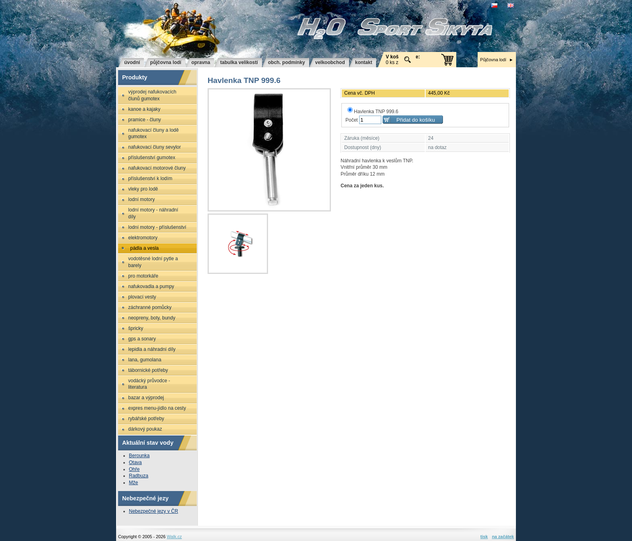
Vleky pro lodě (143, 189)
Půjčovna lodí (493, 59)
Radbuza (138, 476)
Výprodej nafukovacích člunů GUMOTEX (152, 95)
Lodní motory (141, 199)
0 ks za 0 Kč (403, 59)
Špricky (135, 328)
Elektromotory (143, 237)
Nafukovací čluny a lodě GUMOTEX (153, 133)
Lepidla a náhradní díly (151, 349)
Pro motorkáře (143, 276)
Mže (133, 482)
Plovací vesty (142, 297)
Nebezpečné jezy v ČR (153, 511)
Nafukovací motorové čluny (157, 168)
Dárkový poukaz (145, 429)
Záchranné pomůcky (149, 307)
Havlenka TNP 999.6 (372, 111)
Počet (351, 120)
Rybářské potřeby (146, 418)
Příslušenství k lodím (150, 178)
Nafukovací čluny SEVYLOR (154, 147)
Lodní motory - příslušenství (157, 227)
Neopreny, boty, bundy (151, 318)
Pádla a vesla (144, 248)
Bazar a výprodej (146, 397)
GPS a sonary (142, 339)
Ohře (134, 469)
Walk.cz (174, 536)
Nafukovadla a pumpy (151, 286)
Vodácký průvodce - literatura (149, 384)
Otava (135, 462)
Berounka (139, 455)
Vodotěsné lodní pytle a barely (153, 262)
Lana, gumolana (144, 360)
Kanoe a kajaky (144, 109)
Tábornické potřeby (148, 370)
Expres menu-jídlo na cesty (157, 408)
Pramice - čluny (144, 119)
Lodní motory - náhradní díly (153, 213)
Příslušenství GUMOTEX (151, 157)
